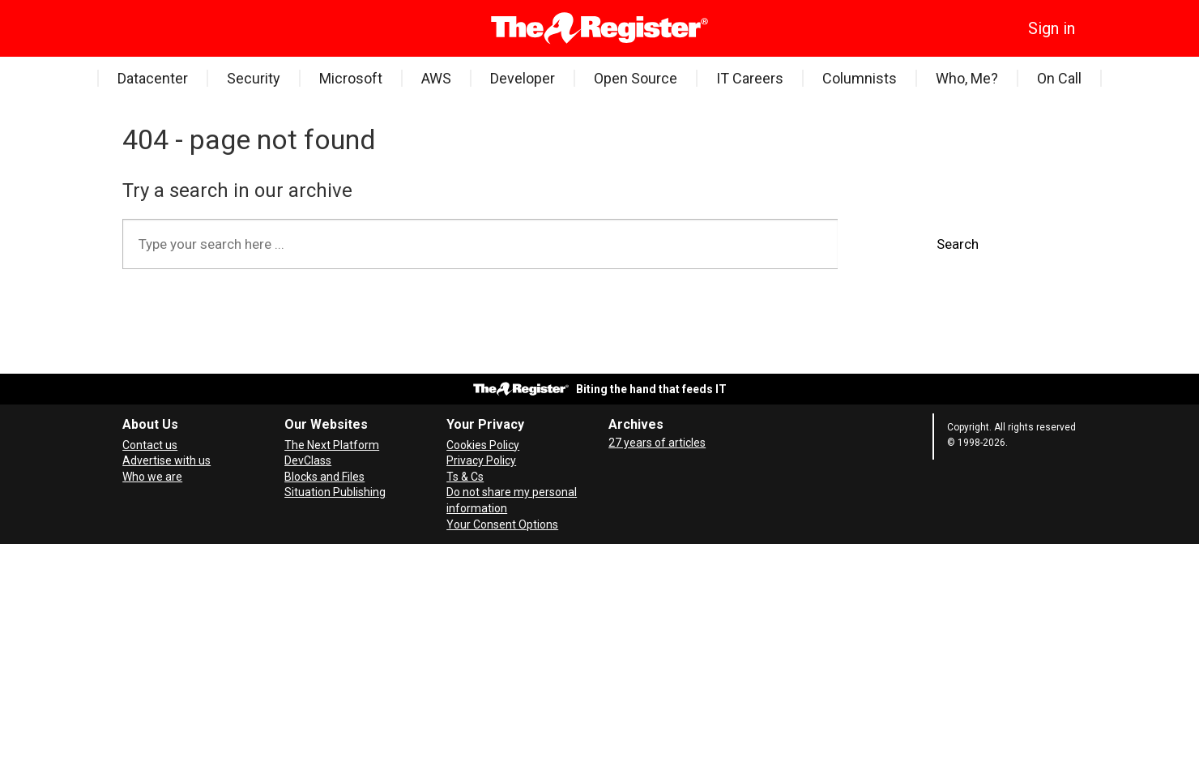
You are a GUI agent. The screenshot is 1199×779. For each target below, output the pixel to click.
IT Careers (749, 78)
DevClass (307, 460)
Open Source (635, 78)
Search (958, 244)
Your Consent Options (502, 524)
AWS (436, 78)
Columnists (859, 78)
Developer (522, 78)
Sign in (1051, 28)
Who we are (152, 476)
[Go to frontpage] (600, 28)
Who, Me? (967, 78)
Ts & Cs (465, 476)
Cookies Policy (482, 445)
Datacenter (152, 78)
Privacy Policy (481, 460)
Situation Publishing (335, 492)
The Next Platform (331, 445)
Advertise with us (166, 460)
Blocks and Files (324, 476)
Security (253, 78)
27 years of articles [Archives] (657, 442)
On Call (1059, 78)
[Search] (159, 28)
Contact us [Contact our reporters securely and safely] (149, 445)
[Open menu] (134, 28)
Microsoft (350, 78)
